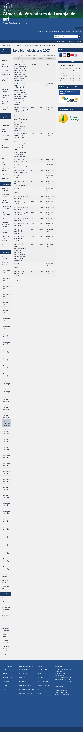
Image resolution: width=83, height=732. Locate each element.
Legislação (5, 252)
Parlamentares (24, 669)
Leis (22, 45)
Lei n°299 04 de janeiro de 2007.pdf (20, 171)
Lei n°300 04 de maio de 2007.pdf (21, 177)
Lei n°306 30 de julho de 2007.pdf (21, 214)
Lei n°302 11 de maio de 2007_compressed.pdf (21, 191)
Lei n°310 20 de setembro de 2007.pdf (19, 239)
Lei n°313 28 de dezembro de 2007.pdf (19, 273)
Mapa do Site (41, 32)
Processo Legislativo (5, 116)
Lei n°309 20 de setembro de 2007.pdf (19, 231)
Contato (62, 32)
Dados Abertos (43, 681)
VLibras (78, 32)
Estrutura (6, 681)
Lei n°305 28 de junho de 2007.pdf (21, 208)
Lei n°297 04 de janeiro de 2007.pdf (20, 160)
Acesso (5, 669)
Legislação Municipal (31, 45)
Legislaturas (23, 673)
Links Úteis (5, 594)
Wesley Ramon (33, 63)
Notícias (5, 685)
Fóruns (40, 677)
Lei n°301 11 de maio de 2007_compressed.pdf (21, 183)
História (5, 673)
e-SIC (40, 673)
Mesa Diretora (23, 677)
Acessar (79, 28)
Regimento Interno (25, 685)
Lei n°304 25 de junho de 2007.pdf (21, 203)
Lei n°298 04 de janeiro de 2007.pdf (20, 166)
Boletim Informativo (44, 685)
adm (16, 56)
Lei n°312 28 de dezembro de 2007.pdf (19, 266)
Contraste (70, 32)
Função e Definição (9, 677)
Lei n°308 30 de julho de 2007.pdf (21, 225)
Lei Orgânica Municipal (26, 689)
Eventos (5, 689)
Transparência (6, 184)
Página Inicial (60, 41)
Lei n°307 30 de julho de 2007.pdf (21, 219)
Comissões (22, 681)
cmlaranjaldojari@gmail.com (68, 681)
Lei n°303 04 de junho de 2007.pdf (21, 197)
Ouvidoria (70, 41)
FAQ (39, 689)
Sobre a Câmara (4, 51)
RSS (17, 281)
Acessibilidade (52, 32)
